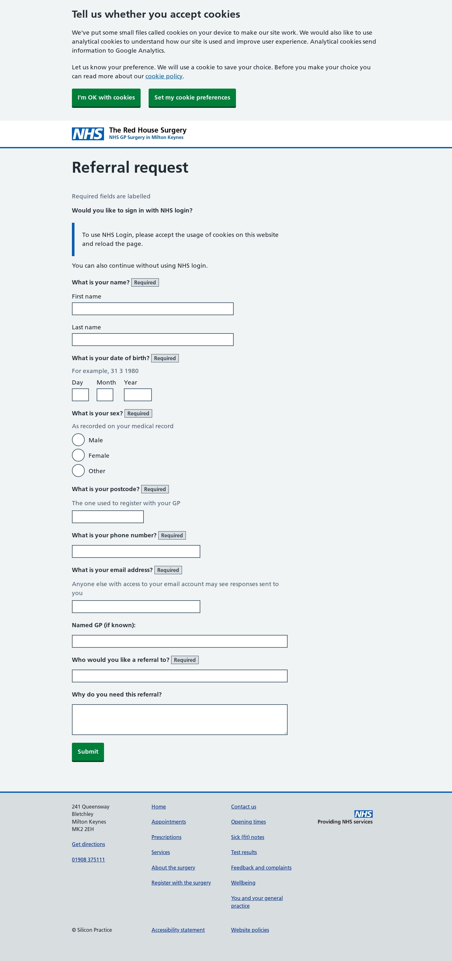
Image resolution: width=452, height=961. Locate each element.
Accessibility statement (178, 930)
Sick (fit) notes (247, 837)
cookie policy (164, 76)
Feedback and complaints (261, 867)
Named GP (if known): (103, 625)
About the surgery (173, 867)
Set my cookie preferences (192, 97)
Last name (86, 327)
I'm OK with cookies (106, 97)
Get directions (88, 844)
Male (96, 440)
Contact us (243, 806)
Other (97, 471)
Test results (244, 852)
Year (130, 382)
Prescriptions (166, 837)
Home (159, 806)
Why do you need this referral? (117, 694)
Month (106, 382)
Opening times (248, 821)
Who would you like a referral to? (135, 660)
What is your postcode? (120, 489)
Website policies (250, 930)
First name (86, 296)
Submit (88, 751)
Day (77, 382)
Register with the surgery (181, 882)
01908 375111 (88, 859)
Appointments (169, 821)
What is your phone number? (129, 535)
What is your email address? (127, 570)
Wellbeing (243, 882)
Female (99, 455)
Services (161, 852)
